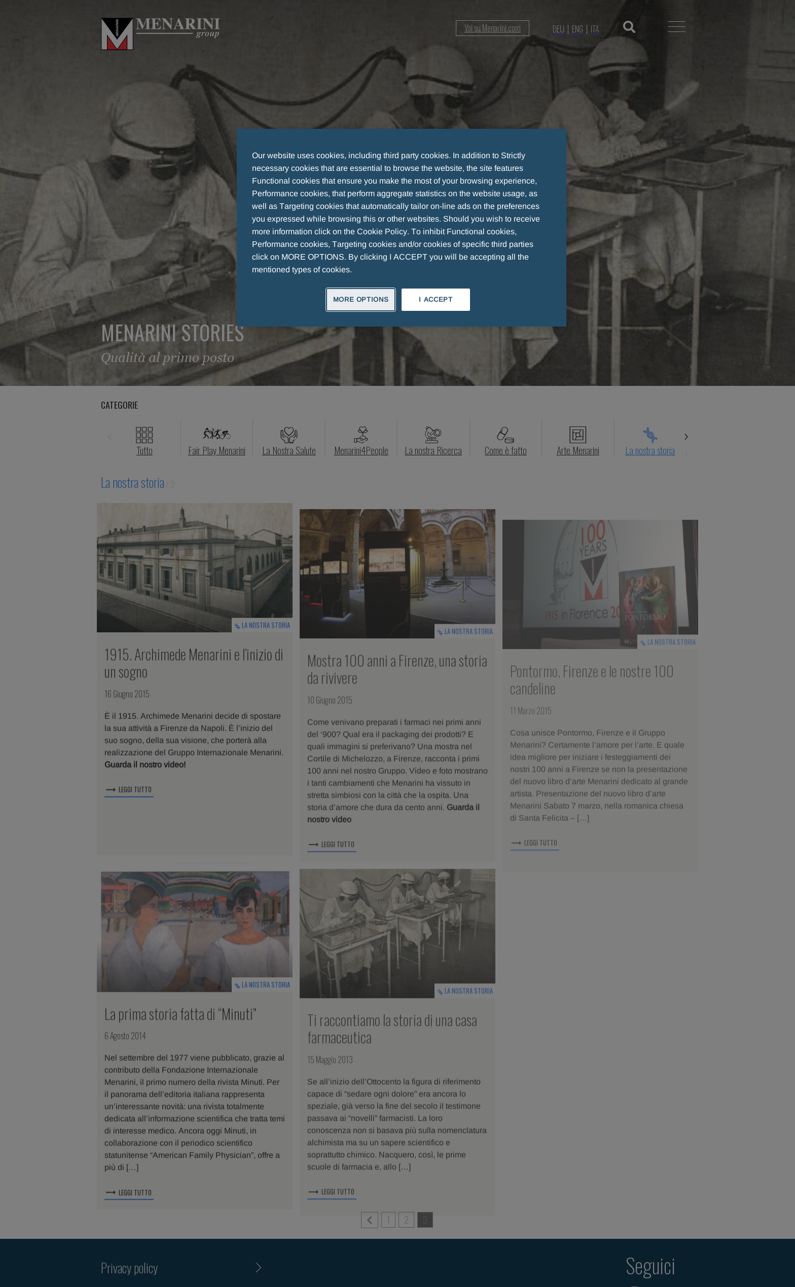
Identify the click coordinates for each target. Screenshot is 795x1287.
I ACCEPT (435, 299)
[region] (401, 228)
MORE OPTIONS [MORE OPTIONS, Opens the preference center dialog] (361, 299)
